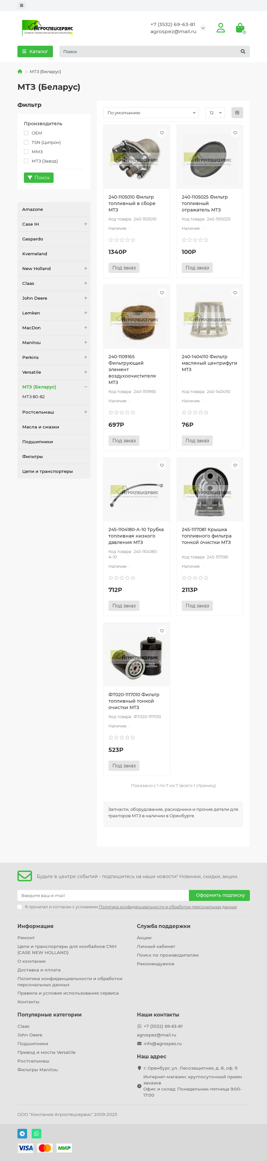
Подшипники (37, 441)
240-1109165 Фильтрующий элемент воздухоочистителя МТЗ (132, 369)
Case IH (56, 224)
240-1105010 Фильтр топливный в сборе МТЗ (132, 203)
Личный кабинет (156, 946)
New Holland (56, 269)
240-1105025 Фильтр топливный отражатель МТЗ (205, 203)
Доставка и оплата (39, 969)
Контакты (28, 1001)
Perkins (56, 357)
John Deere (56, 298)
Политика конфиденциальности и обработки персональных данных (69, 981)
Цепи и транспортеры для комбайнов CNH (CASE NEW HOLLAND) (67, 949)
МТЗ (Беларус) (56, 387)
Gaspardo (32, 238)
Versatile (56, 372)
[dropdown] (21, 5)
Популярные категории (49, 1015)
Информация (35, 926)
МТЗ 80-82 (33, 396)
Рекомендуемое (155, 963)
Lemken (56, 313)
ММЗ (33, 151)
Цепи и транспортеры (47, 471)
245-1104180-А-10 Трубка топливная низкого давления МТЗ (136, 536)
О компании (31, 961)
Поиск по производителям (168, 955)
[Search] (154, 51)
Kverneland (34, 253)
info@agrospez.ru (163, 1043)
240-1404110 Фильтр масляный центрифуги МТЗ (209, 363)
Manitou (56, 343)
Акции (144, 937)
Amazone (32, 209)
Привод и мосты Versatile (46, 1052)
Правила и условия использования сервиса (68, 993)
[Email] (103, 895)
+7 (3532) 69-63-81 (172, 24)
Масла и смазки (40, 426)
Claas (56, 283)
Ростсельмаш (56, 412)
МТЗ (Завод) (41, 161)
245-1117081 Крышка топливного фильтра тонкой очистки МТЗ (206, 536)
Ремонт (26, 937)
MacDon (56, 328)
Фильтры (32, 456)
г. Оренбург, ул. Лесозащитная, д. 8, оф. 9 (190, 1068)
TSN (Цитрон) (42, 142)
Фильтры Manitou (37, 1069)
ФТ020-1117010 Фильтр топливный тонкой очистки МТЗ (133, 701)
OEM (33, 133)
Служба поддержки (163, 926)
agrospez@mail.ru (173, 31)
